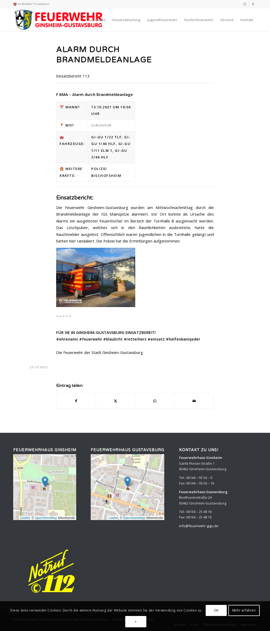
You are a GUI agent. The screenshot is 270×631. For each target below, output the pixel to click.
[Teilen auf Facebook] (76, 401)
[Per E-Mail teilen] (194, 401)
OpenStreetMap (46, 518)
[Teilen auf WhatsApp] (154, 401)
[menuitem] (97, 19)
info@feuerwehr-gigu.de (198, 525)
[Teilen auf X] (115, 401)
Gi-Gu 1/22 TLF (106, 137)
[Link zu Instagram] (245, 4)
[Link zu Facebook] (253, 4)
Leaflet (25, 518)
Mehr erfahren (244, 610)
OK (216, 610)
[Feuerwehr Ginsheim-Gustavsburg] (59, 19)
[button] (45, 481)
